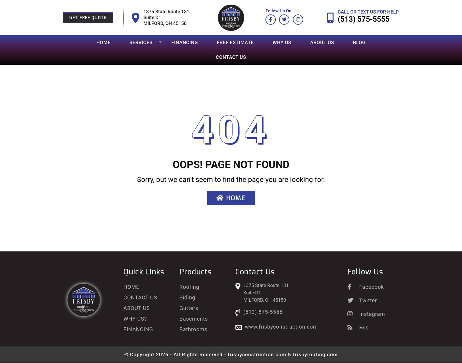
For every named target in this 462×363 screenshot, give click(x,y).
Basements (193, 319)
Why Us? (135, 319)
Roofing (189, 287)
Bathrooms (193, 329)
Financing (184, 42)
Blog (359, 42)
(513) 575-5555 (364, 19)
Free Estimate (235, 42)
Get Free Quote (88, 18)
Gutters (188, 308)
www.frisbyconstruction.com (281, 327)
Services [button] (140, 42)
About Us (322, 42)
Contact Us (231, 57)
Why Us (282, 42)
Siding (187, 297)
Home (103, 42)
